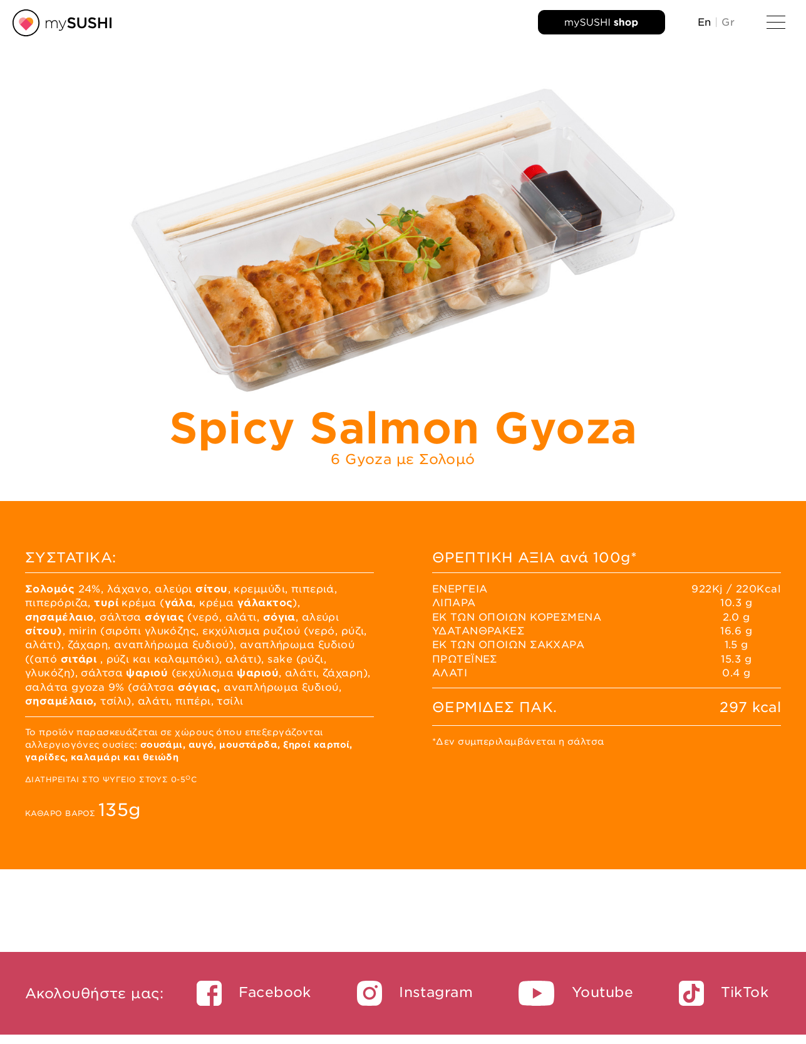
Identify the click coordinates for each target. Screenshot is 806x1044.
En (704, 22)
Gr (728, 22)
